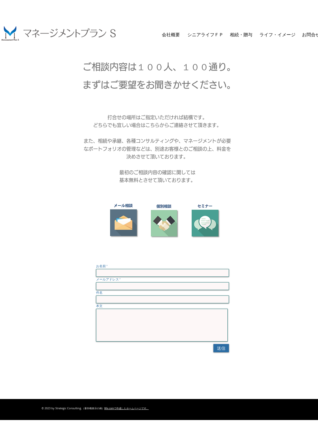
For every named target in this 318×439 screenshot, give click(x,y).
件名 (99, 292)
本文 (99, 306)
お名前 (101, 266)
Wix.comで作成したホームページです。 (126, 408)
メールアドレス (107, 279)
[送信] (221, 348)
